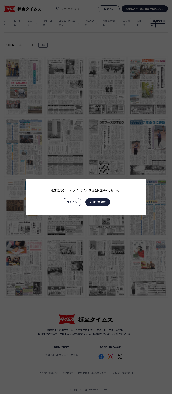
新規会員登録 (98, 202)
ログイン (71, 202)
